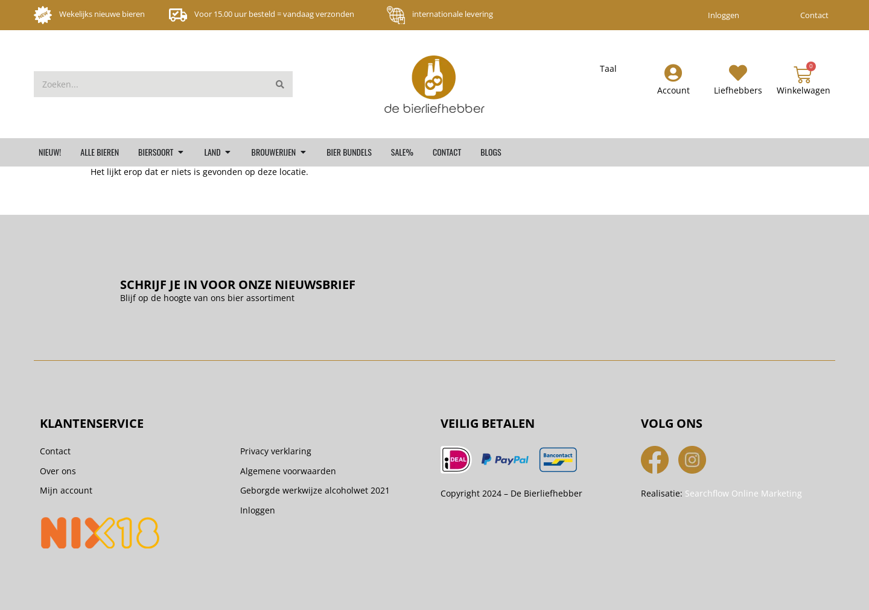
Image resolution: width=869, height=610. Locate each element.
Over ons (58, 471)
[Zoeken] (280, 84)
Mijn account (66, 490)
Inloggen (723, 15)
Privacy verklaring (275, 451)
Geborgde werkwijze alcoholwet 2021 (315, 490)
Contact (814, 15)
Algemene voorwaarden (288, 471)
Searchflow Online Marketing (743, 493)
